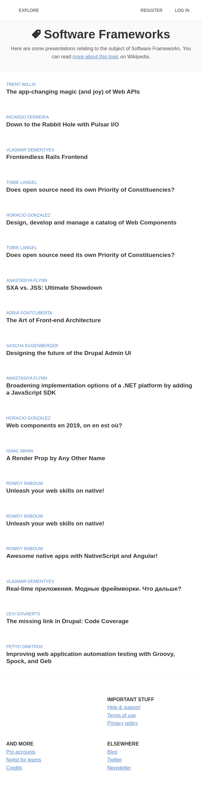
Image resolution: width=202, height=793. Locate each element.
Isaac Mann (19, 451)
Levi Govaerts (23, 614)
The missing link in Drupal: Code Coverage (67, 621)
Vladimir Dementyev (30, 150)
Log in (182, 10)
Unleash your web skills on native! (55, 490)
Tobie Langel (21, 182)
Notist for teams (23, 759)
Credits (14, 768)
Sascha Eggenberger (32, 345)
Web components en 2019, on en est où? (64, 425)
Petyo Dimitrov (24, 646)
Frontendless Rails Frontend (47, 157)
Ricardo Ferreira (27, 117)
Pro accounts (20, 752)
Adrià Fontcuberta (29, 313)
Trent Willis (21, 84)
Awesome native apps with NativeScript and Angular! (82, 556)
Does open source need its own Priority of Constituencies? (90, 189)
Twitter (114, 759)
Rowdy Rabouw (24, 483)
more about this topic (96, 56)
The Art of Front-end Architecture (53, 320)
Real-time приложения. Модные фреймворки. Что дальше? (93, 588)
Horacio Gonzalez (28, 215)
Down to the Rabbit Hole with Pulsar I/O (62, 124)
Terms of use (121, 715)
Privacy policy (122, 723)
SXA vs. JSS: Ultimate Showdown (54, 287)
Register (151, 10)
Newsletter (119, 768)
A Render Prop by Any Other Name (55, 458)
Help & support (123, 707)
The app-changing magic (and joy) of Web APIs (73, 91)
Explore (29, 10)
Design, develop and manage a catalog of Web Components (91, 222)
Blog (112, 752)
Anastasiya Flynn (26, 280)
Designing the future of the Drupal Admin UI (68, 353)
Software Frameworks (107, 34)
